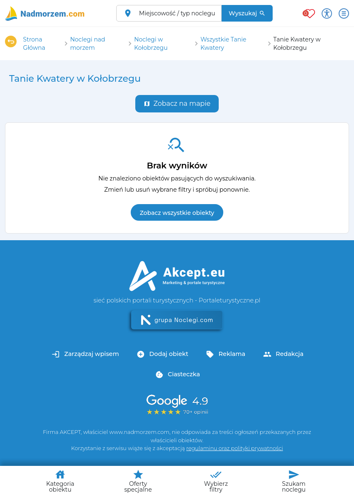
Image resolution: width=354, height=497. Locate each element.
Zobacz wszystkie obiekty (177, 213)
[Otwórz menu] (344, 13)
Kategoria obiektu (60, 481)
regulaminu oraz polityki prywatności (234, 448)
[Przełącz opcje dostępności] (327, 13)
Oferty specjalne (137, 481)
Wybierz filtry (216, 481)
